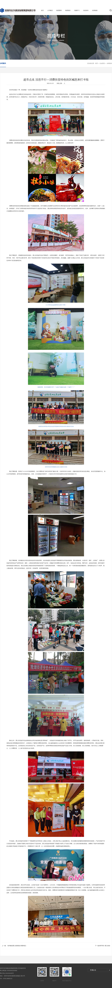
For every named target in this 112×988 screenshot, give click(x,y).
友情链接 (94, 10)
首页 (42, 10)
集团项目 (68, 10)
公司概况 (50, 10)
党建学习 (77, 10)
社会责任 (102, 63)
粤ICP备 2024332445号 (7, 973)
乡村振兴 (3, 63)
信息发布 (85, 10)
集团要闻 (59, 10)
